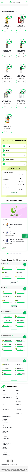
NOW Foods (21, 78)
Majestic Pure (22, 103)
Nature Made (8, 227)
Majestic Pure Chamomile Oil (21, 100)
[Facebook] (7, 461)
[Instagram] (11, 461)
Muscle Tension (9, 155)
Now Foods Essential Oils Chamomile (21, 75)
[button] (7, 253)
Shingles (8, 164)
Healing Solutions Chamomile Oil (7, 75)
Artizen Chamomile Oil (7, 26)
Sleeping (8, 146)
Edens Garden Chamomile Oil (21, 51)
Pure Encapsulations (10, 235)
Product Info (7, 31)
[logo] (14, 2)
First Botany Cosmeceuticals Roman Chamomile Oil (7, 100)
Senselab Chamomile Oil (7, 125)
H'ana (21, 28)
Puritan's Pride (9, 243)
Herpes (7, 150)
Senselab (8, 128)
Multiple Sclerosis (10, 159)
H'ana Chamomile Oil (21, 26)
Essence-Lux (8, 53)
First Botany (7, 103)
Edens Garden (22, 53)
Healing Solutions (8, 78)
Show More (22, 248)
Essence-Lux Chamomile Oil (7, 51)
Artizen (7, 28)
